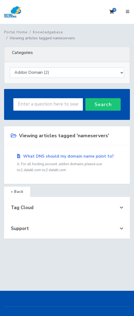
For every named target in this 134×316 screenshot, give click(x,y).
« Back (17, 191)
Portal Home (15, 32)
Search (103, 104)
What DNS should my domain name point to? (67, 163)
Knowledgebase (48, 32)
